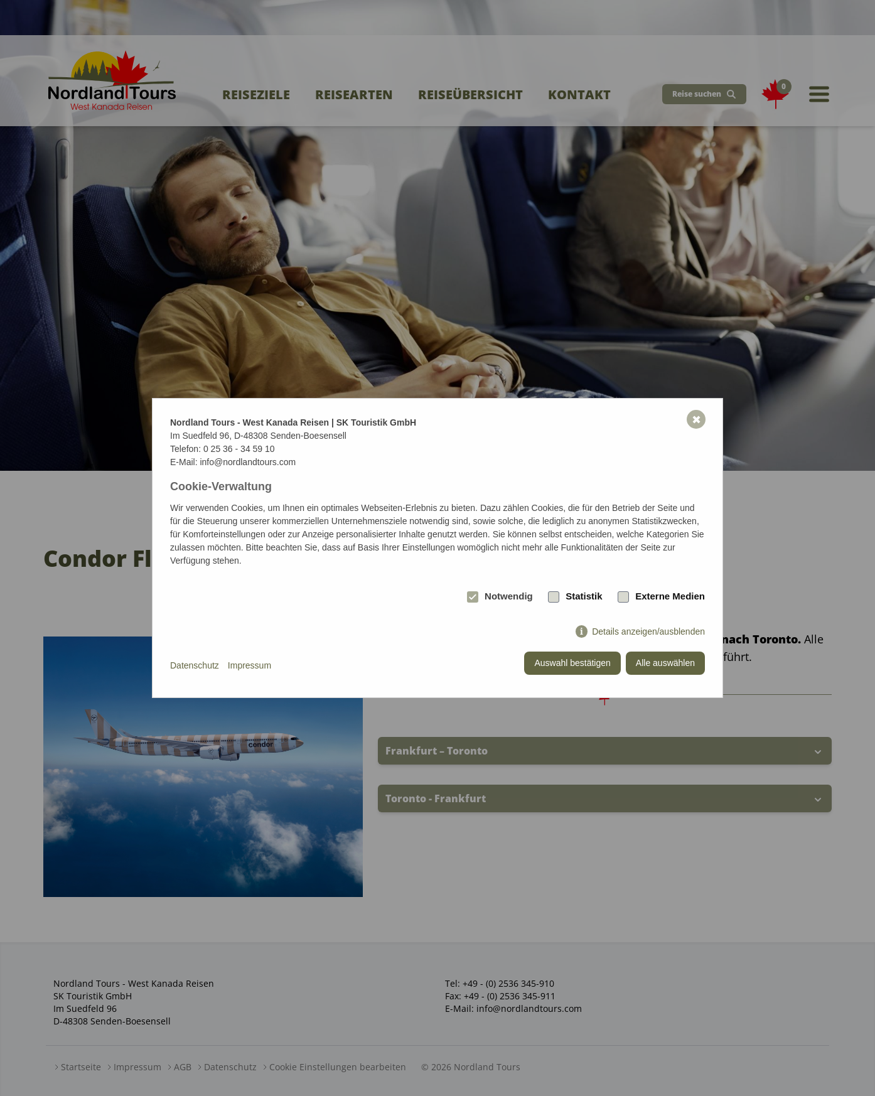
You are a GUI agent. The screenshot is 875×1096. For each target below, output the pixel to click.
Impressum (249, 665)
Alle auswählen (665, 663)
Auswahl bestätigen (572, 663)
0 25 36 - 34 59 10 (239, 449)
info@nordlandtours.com (248, 462)
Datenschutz (194, 665)
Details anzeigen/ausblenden (648, 631)
